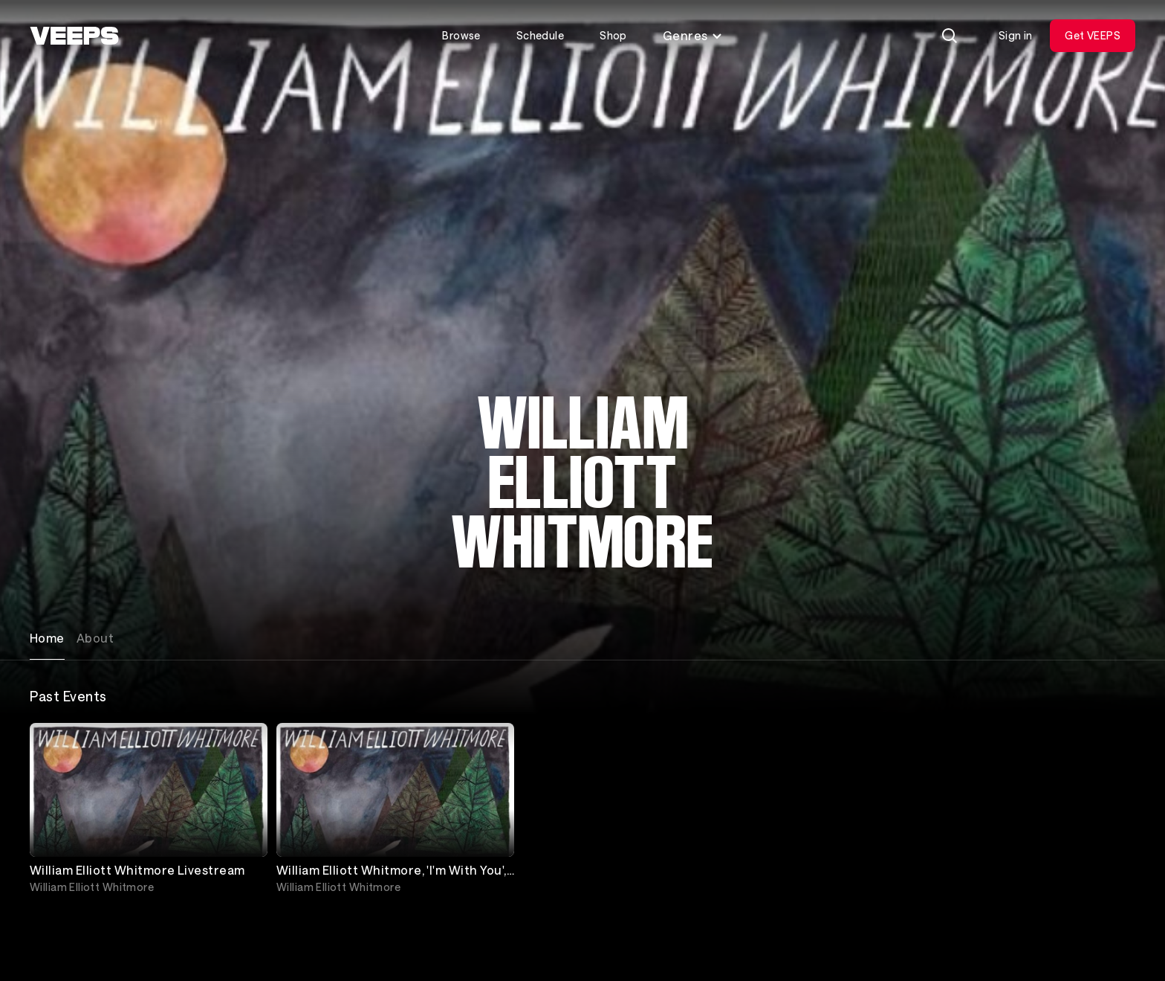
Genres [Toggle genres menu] (693, 35)
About (95, 638)
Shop (613, 35)
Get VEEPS (1092, 35)
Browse (461, 35)
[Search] (949, 35)
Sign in (1016, 35)
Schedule (540, 35)
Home (47, 638)
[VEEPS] (74, 36)
